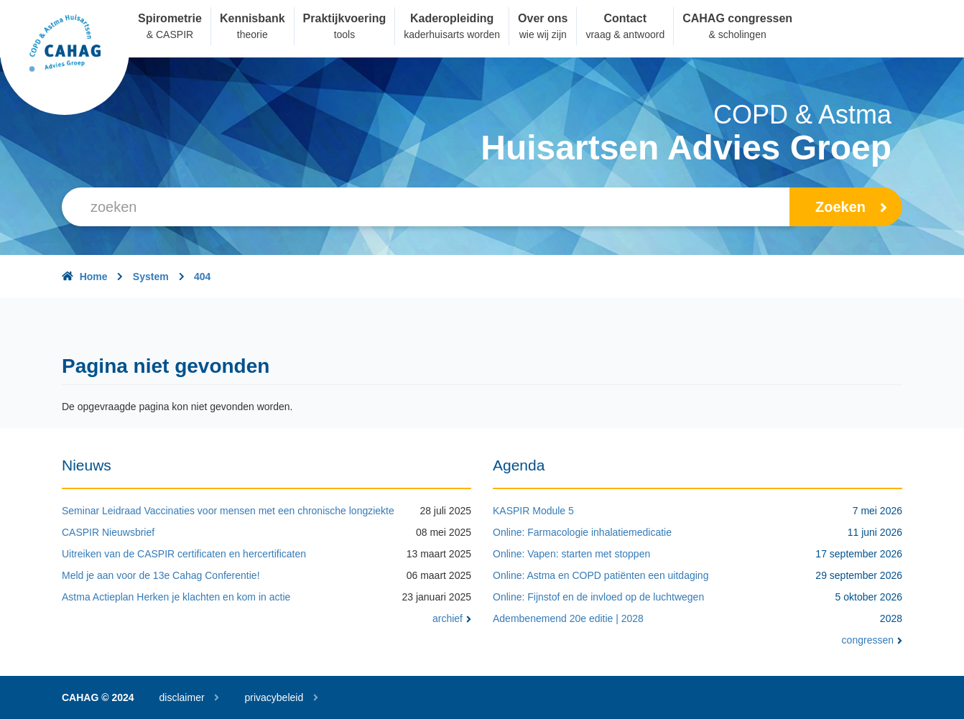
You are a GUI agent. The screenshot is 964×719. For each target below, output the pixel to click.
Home (94, 276)
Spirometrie (170, 18)
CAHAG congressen (737, 18)
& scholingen (737, 34)
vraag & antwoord (624, 34)
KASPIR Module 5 (533, 510)
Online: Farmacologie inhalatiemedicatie (582, 532)
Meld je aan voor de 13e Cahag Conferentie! (161, 575)
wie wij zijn (543, 34)
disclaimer (182, 697)
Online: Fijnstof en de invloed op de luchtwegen (598, 597)
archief (451, 618)
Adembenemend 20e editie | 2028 (568, 618)
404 (202, 276)
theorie (252, 34)
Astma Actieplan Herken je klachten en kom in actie (176, 597)
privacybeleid (273, 697)
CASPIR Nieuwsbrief (108, 532)
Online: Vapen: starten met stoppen (571, 554)
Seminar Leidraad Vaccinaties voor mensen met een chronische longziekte (228, 510)
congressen (872, 640)
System (151, 276)
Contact (625, 18)
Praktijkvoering (344, 18)
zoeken (851, 207)
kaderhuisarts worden (452, 34)
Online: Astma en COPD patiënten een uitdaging (600, 575)
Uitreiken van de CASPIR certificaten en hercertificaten (184, 554)
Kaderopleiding (451, 18)
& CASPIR (170, 34)
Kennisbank (252, 18)
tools (345, 34)
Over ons (542, 18)
